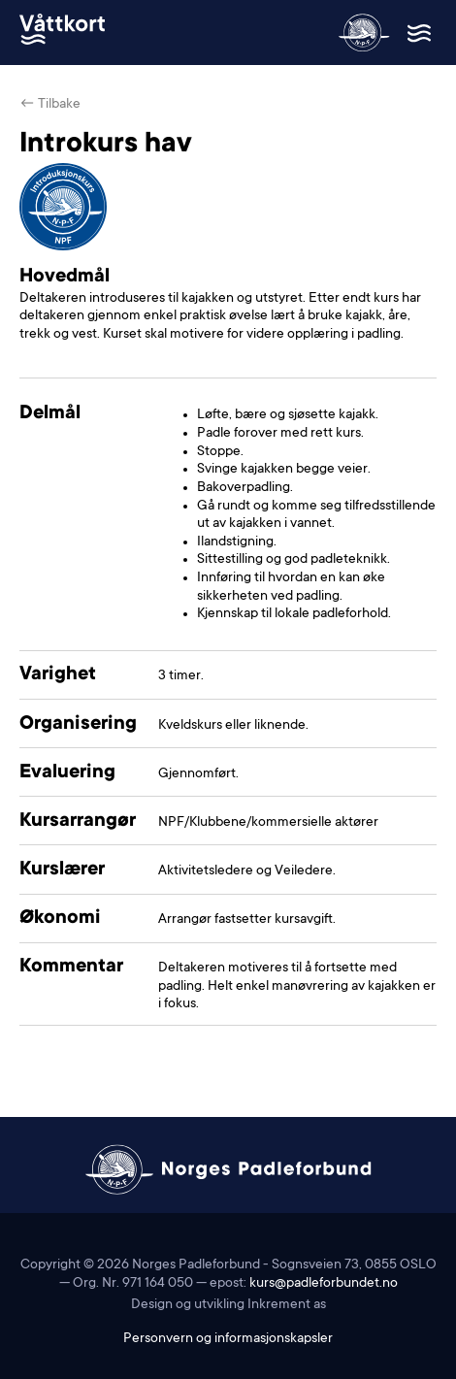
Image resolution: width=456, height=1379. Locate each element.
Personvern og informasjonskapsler (228, 1339)
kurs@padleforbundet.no (323, 1284)
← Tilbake (50, 105)
